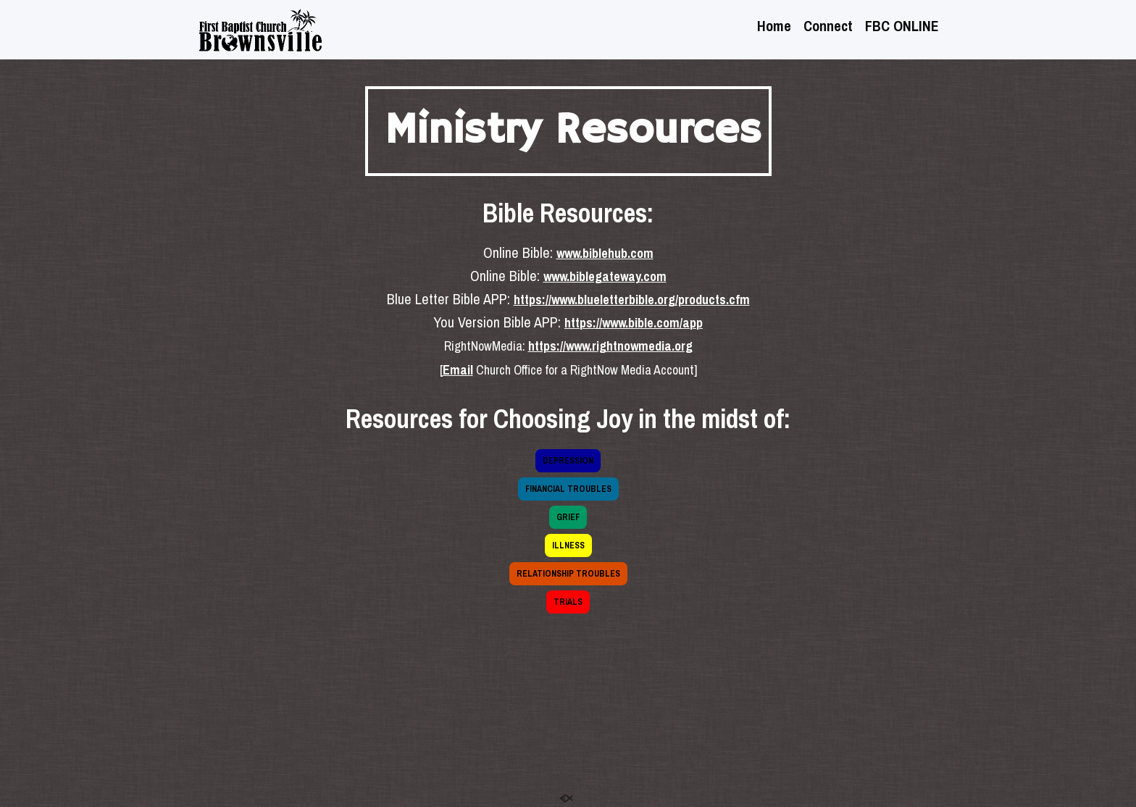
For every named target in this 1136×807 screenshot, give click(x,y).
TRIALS (568, 602)
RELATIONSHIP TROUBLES (568, 574)
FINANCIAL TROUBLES (568, 489)
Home (774, 27)
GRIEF (568, 517)
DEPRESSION (568, 461)
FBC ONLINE (902, 27)
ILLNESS (568, 545)
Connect (828, 27)
